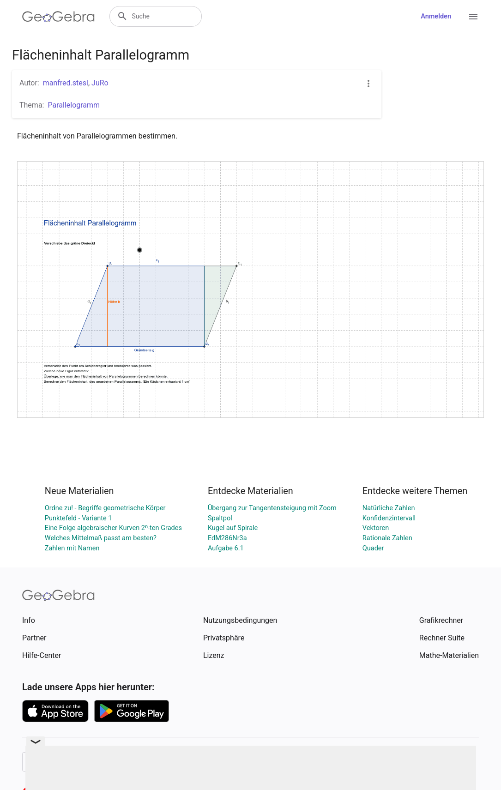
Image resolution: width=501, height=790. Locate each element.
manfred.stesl (65, 82)
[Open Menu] (473, 16)
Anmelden (436, 16)
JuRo (100, 82)
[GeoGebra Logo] (58, 16)
